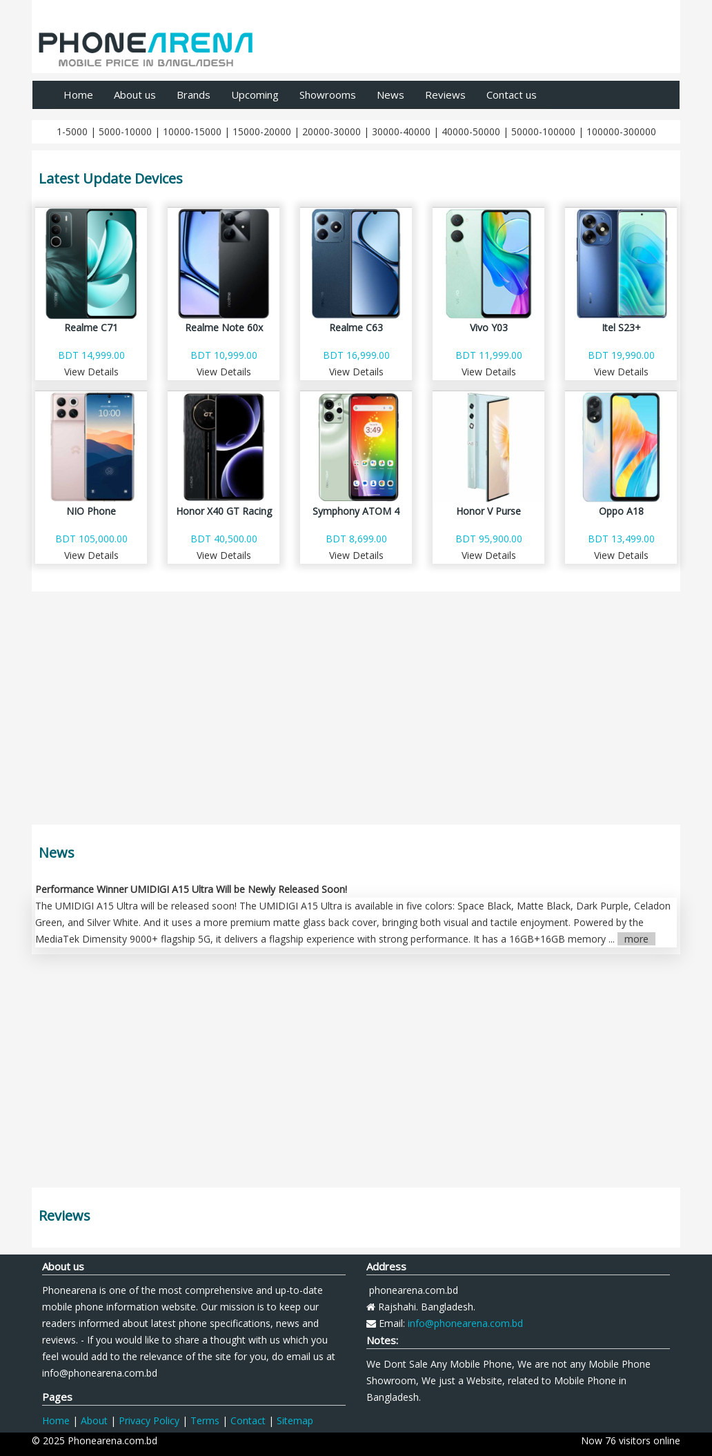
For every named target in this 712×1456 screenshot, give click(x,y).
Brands (193, 94)
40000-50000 (471, 131)
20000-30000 (331, 131)
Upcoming (255, 94)
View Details (91, 371)
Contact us (511, 94)
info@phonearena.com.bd (465, 1323)
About (94, 1420)
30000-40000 (401, 131)
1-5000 (72, 131)
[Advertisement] (356, 711)
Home (78, 94)
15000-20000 (262, 131)
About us (135, 94)
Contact (248, 1420)
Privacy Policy (149, 1420)
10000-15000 (192, 131)
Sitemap (295, 1420)
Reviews (445, 94)
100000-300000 (621, 131)
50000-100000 (543, 131)
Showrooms (327, 94)
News (390, 94)
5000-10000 (125, 131)
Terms (204, 1420)
